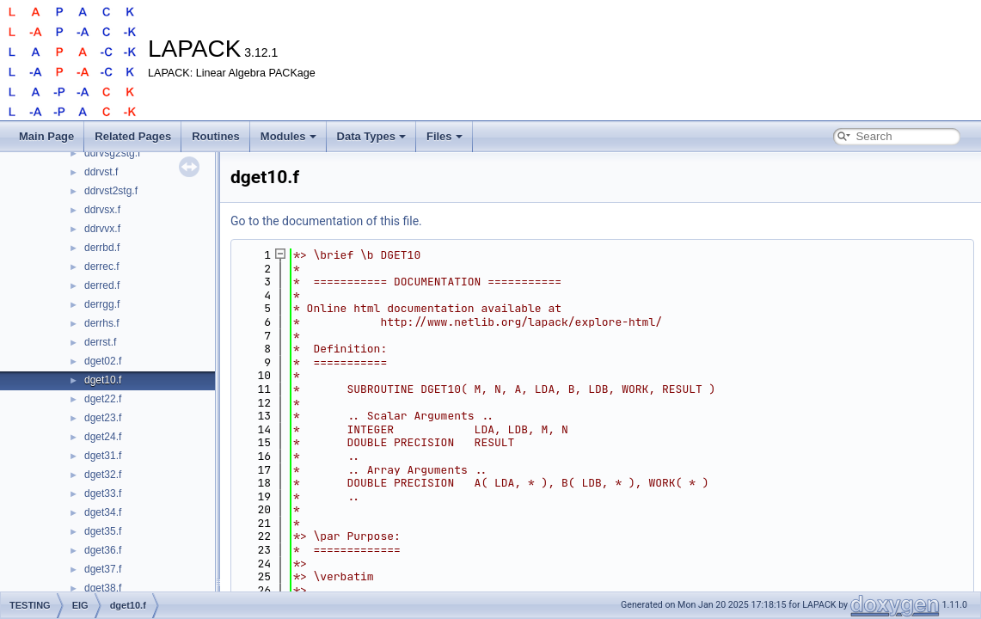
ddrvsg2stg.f (112, 153)
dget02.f (102, 361)
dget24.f (102, 437)
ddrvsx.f (102, 210)
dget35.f (102, 531)
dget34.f (102, 512)
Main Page (46, 136)
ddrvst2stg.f (111, 191)
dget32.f (102, 475)
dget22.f (102, 399)
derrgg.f (102, 304)
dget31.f (102, 456)
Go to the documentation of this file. (326, 221)
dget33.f (102, 493)
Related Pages (133, 136)
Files (444, 136)
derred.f (102, 285)
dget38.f (102, 588)
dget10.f (102, 380)
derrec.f (102, 266)
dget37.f (102, 569)
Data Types (371, 136)
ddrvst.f (101, 172)
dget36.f (102, 550)
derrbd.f (102, 248)
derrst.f (100, 342)
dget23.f (102, 418)
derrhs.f (102, 323)
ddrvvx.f (102, 229)
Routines (216, 136)
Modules (288, 136)
